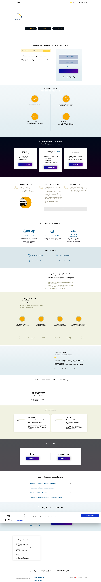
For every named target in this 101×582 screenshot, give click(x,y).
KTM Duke (44, 334)
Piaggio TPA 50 (57, 334)
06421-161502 (71, 76)
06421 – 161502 (46, 569)
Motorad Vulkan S (31, 335)
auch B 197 (59, 28)
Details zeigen (20, 579)
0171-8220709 (72, 77)
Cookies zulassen (90, 574)
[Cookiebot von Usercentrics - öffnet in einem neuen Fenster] (8, 579)
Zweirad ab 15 (46, 28)
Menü (18, 2)
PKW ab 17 (32, 28)
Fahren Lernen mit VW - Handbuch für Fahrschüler (65, 366)
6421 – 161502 (82, 2)
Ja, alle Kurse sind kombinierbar (77, 199)
